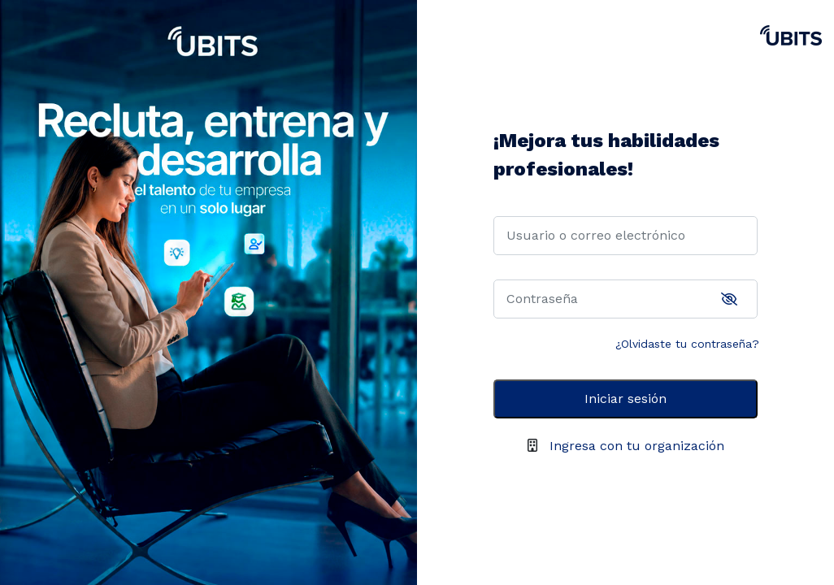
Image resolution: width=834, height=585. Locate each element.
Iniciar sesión (625, 398)
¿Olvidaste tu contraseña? (687, 343)
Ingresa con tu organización (636, 445)
